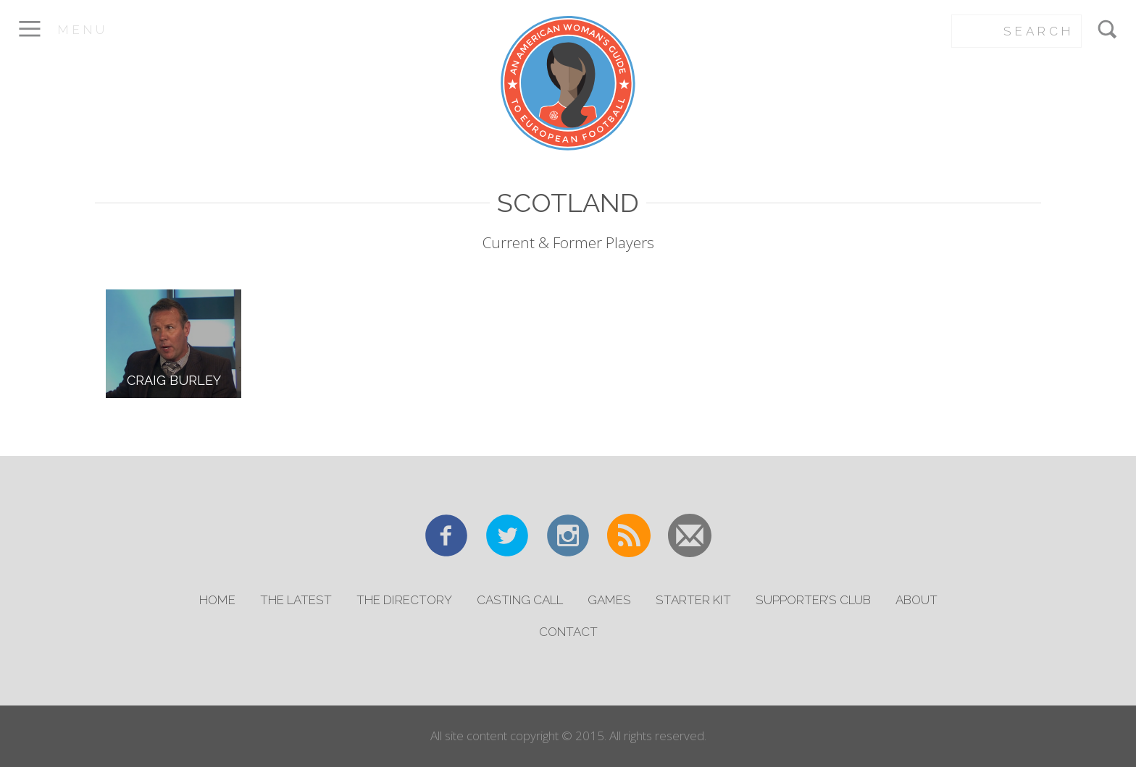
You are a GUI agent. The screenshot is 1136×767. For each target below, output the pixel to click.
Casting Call (520, 600)
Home (217, 600)
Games (609, 600)
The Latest (296, 600)
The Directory (404, 600)
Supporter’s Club (813, 600)
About (916, 600)
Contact (568, 631)
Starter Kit (693, 600)
